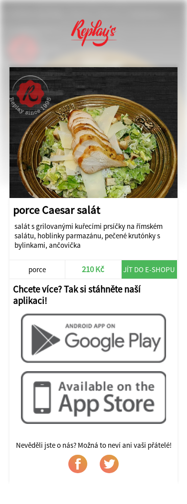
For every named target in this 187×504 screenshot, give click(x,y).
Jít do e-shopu (149, 269)
